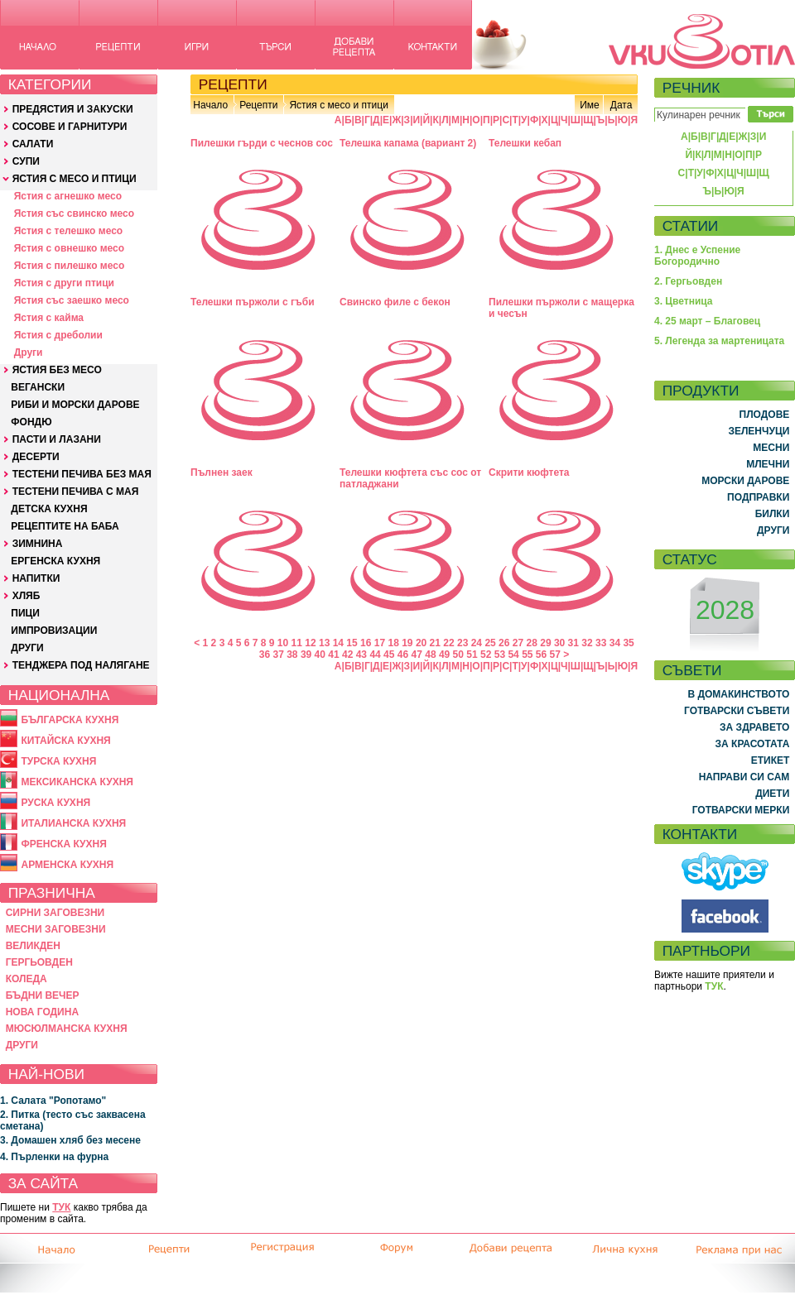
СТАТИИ (690, 226)
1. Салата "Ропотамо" (53, 1100)
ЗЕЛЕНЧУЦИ (758, 431)
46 (403, 654)
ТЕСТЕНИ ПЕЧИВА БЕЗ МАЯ (82, 474)
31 (573, 643)
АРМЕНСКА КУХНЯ (67, 865)
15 (351, 643)
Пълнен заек (221, 472)
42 (347, 654)
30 (559, 643)
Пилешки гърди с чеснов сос (261, 143)
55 (527, 654)
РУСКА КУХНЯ (55, 802)
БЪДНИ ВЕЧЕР (43, 995)
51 (471, 654)
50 (458, 654)
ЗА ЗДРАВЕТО (754, 727)
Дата (621, 105)
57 (555, 654)
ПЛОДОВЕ (765, 414)
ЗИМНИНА (37, 543)
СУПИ (26, 161)
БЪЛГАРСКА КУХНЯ (69, 720)
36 (264, 654)
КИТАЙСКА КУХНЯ (65, 740)
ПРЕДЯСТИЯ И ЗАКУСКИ (72, 109)
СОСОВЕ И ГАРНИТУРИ (70, 126)
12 (310, 643)
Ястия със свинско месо (74, 213)
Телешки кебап (525, 143)
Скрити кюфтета (529, 472)
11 (297, 643)
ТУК (61, 1207)
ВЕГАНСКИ (38, 387)
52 (485, 654)
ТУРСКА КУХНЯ (58, 761)
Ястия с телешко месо (68, 231)
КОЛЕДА (26, 979)
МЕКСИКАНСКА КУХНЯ (77, 782)
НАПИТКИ (36, 578)
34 (615, 643)
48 (430, 654)
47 (417, 654)
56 (541, 654)
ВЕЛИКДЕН (33, 946)
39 (306, 654)
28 (532, 643)
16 (365, 643)
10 (282, 643)
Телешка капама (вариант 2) (408, 143)
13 (324, 643)
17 (379, 643)
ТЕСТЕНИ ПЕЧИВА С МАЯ (75, 491)
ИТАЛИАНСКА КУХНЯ (73, 823)
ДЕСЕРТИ (36, 457)
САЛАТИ (33, 144)
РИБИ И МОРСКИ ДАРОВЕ (75, 404)
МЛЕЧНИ (767, 464)
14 (338, 643)
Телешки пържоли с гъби (252, 302)
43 (361, 654)
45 (388, 654)
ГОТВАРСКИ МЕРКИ (741, 810)
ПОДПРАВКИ (758, 497)
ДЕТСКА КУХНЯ (49, 509)
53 (499, 654)
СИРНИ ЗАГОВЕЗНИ (55, 912)
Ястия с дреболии (58, 335)
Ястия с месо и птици (338, 105)
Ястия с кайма (49, 318)
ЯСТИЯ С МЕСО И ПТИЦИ (74, 179)
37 (277, 654)
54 (513, 654)
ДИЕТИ (772, 793)
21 (435, 643)
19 (407, 643)
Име (590, 105)
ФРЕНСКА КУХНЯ (63, 844)
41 (333, 654)
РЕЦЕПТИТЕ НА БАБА (64, 526)
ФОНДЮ (31, 422)
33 (600, 643)
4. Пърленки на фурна (54, 1157)
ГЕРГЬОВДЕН (39, 962)
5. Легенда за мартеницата (719, 341)
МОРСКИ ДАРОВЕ (745, 481)
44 (374, 654)
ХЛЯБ (26, 596)
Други (28, 352)
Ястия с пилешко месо (69, 265)
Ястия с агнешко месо (68, 196)
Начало (210, 105)
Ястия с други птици (64, 283)
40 (320, 654)
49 (444, 654)
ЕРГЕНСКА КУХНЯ (55, 561)
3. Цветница (683, 301)
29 (545, 643)
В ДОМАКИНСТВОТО (738, 694)
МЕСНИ (771, 447)
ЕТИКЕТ (770, 760)
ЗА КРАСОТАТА (753, 744)
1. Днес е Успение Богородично (697, 255)
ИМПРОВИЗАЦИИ (54, 630)
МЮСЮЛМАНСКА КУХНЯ (67, 1028)
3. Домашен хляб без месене (70, 1140)
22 (448, 643)
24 (476, 643)
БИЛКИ (772, 514)
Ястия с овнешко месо (69, 248)
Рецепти (258, 105)
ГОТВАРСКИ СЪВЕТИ (736, 711)
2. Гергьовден (688, 281)
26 (504, 643)
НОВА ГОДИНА (42, 1012)
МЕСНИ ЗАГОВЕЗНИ (56, 929)
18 (393, 643)
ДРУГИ (27, 648)
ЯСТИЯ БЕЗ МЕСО (57, 370)
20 (421, 643)
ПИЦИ (25, 613)
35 (628, 643)
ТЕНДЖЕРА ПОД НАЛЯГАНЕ (81, 665)
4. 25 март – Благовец (707, 321)
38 (292, 654)
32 (586, 643)
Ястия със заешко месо (71, 300)
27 (518, 643)
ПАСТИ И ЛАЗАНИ (56, 439)
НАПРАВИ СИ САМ (744, 777)
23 (462, 643)
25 (489, 643)
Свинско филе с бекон (395, 302)
